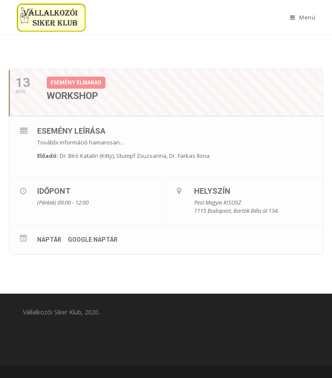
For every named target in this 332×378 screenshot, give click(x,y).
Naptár (49, 239)
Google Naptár (93, 239)
